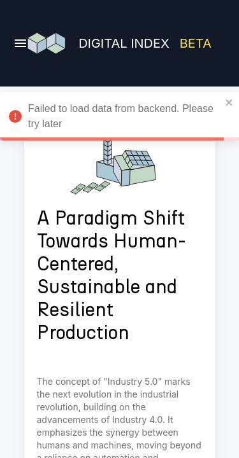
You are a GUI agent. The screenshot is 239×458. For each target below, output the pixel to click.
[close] (229, 102)
